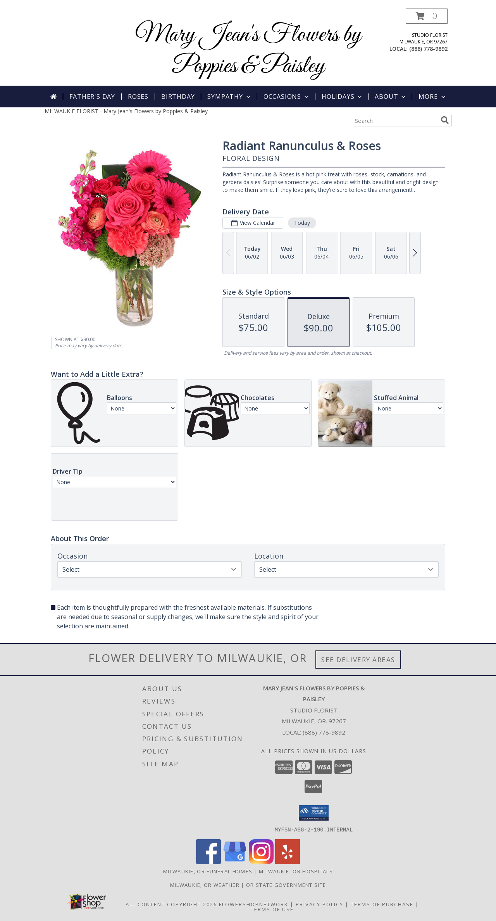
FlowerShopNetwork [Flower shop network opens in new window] (253, 903)
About (391, 96)
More (432, 96)
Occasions (287, 96)
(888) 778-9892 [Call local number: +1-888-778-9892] (428, 48)
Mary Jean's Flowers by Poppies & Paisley (248, 50)
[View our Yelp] (287, 861)
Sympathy (229, 96)
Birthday (178, 96)
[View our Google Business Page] (234, 861)
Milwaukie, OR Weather (204, 884)
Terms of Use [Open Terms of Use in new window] (272, 908)
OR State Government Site (286, 884)
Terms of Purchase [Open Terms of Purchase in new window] (382, 903)
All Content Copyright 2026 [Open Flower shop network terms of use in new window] (171, 903)
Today (302, 222)
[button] (427, 16)
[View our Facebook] (208, 861)
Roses (138, 96)
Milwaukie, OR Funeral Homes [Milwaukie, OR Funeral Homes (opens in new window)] (207, 871)
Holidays (342, 96)
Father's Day (92, 96)
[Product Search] (395, 120)
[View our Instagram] (261, 861)
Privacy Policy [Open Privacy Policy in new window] (319, 903)
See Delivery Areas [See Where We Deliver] (358, 659)
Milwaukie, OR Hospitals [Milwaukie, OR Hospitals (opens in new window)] (296, 871)
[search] (445, 120)
